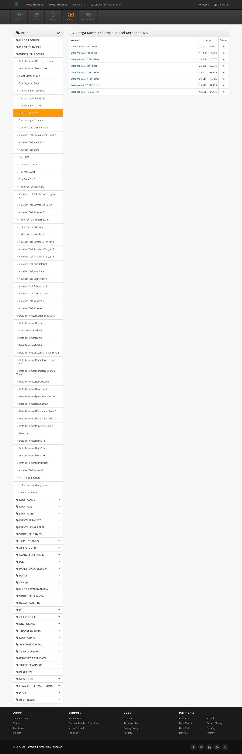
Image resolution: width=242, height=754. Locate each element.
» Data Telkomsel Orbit (29, 345)
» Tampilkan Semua (27, 492)
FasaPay (211, 728)
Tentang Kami (20, 718)
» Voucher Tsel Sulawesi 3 (30, 212)
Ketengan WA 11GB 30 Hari (85, 91)
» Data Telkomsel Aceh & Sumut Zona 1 (37, 352)
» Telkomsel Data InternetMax (32, 219)
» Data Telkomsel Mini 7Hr (30, 455)
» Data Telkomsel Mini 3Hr (30, 440)
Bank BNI (184, 728)
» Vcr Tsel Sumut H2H (28, 477)
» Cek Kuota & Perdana (29, 330)
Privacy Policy (131, 728)
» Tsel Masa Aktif (25, 172)
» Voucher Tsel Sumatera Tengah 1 (35, 241)
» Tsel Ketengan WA (27, 112)
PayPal (210, 718)
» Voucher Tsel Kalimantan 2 (31, 286)
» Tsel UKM (22, 157)
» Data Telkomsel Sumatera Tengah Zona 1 (35, 361)
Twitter (17, 723)
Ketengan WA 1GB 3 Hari (84, 53)
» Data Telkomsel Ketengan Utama (35, 61)
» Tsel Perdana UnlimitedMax (32, 127)
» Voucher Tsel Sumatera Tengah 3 (35, 256)
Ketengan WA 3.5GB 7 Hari (85, 79)
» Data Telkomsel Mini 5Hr (30, 448)
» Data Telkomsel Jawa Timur (32, 403)
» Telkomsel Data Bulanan (30, 234)
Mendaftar (221, 4)
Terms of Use (131, 723)
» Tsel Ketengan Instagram (30, 98)
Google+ (17, 732)
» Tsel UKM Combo (27, 164)
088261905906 (34, 4)
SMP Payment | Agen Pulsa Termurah (42, 747)
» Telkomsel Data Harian (29, 227)
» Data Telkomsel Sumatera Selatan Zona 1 (35, 372)
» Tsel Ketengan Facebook (30, 90)
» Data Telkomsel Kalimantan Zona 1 (36, 411)
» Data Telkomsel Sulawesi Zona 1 (35, 426)
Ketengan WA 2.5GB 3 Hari (85, 59)
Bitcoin (210, 732)
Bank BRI (183, 732)
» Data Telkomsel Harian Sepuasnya (36, 315)
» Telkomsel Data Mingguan (31, 485)
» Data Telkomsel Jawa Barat (32, 389)
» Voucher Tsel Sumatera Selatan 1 (35, 204)
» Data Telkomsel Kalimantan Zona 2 (36, 418)
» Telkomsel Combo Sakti (30, 186)
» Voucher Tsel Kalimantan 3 (31, 293)
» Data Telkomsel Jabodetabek (33, 381)
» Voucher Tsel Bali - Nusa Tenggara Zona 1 (36, 195)
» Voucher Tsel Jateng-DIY (30, 142)
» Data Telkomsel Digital (29, 337)
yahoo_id (79, 4)
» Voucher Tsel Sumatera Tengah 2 (35, 249)
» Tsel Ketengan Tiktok (28, 105)
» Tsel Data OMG (25, 179)
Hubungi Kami (76, 718)
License (128, 718)
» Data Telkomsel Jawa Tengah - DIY (35, 396)
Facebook (18, 728)
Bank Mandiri (186, 723)
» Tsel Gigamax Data (27, 83)
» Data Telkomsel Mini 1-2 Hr (32, 68)
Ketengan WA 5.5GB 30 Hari (85, 85)
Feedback (74, 732)
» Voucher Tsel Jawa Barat (30, 271)
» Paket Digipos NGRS (28, 75)
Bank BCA (184, 718)
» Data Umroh (24, 433)
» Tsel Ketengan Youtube (30, 120)
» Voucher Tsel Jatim (27, 149)
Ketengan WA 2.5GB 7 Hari (85, 72)
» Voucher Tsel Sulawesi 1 (30, 308)
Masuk (204, 4)
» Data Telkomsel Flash (29, 323)
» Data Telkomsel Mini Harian (32, 463)
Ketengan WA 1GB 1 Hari (84, 46)
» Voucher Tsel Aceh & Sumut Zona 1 (36, 135)
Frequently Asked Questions (84, 723)
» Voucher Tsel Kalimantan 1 (31, 278)
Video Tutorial (76, 728)
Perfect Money (214, 723)
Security (128, 732)
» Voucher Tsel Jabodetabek (31, 264)
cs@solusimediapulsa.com (106, 4)
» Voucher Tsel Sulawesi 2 (30, 301)
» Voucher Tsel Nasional (29, 470)
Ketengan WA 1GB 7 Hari (84, 65)
